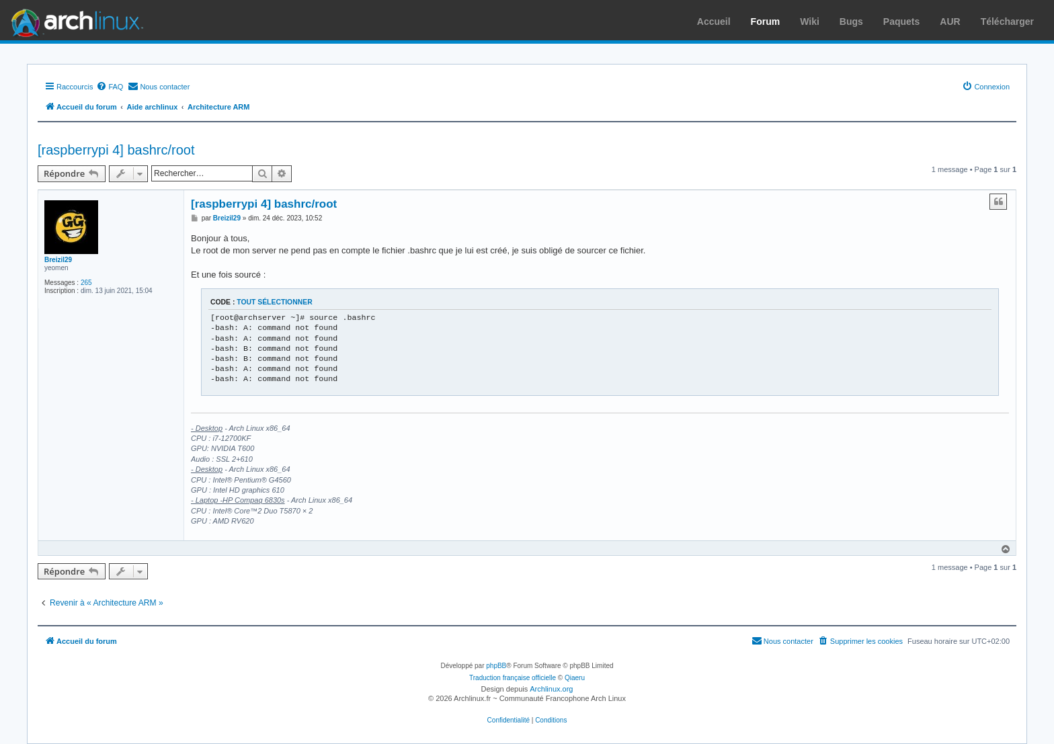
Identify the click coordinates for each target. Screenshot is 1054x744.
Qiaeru (575, 677)
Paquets (901, 21)
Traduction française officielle (512, 677)
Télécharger (1007, 21)
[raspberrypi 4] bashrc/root (116, 149)
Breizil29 (58, 259)
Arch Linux (74, 20)
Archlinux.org (551, 689)
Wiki (809, 21)
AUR (950, 21)
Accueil (714, 21)
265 (86, 282)
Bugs (851, 21)
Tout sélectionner (274, 302)
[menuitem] (109, 87)
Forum (765, 21)
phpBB (496, 665)
